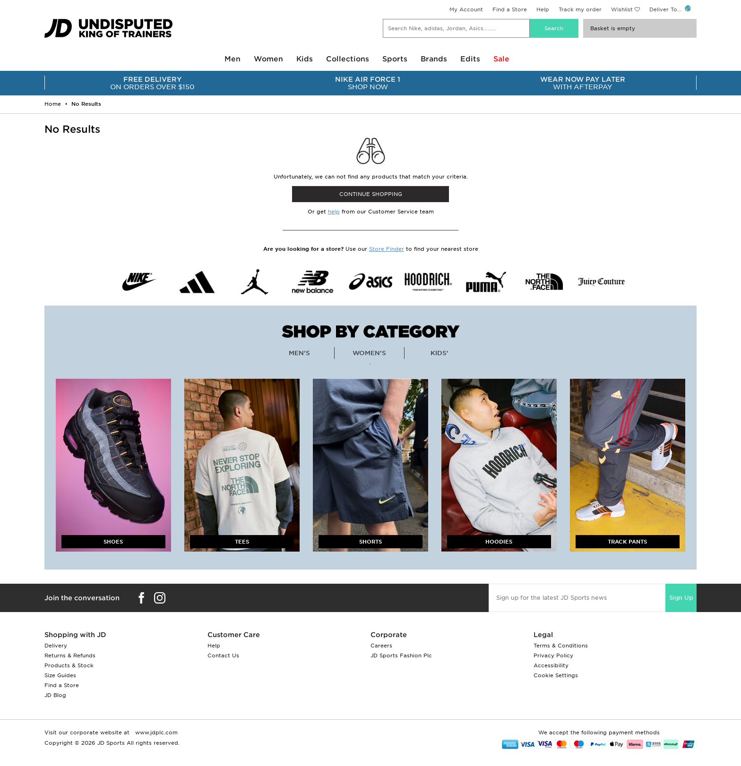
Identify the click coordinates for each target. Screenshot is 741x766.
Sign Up (681, 597)
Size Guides (60, 675)
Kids (304, 59)
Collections (347, 59)
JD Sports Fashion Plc (401, 655)
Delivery (55, 645)
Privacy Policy (553, 655)
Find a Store (509, 9)
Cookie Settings (556, 675)
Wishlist (622, 9)
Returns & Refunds (69, 655)
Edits (470, 59)
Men (232, 59)
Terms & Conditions (561, 645)
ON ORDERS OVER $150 (152, 83)
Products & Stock (69, 665)
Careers (381, 645)
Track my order (580, 9)
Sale (501, 59)
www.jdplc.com (155, 732)
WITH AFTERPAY (583, 83)
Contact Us (223, 655)
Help (542, 9)
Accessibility (551, 665)
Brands (434, 59)
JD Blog (55, 695)
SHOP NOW (367, 83)
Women (268, 59)
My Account (466, 9)
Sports (394, 59)
